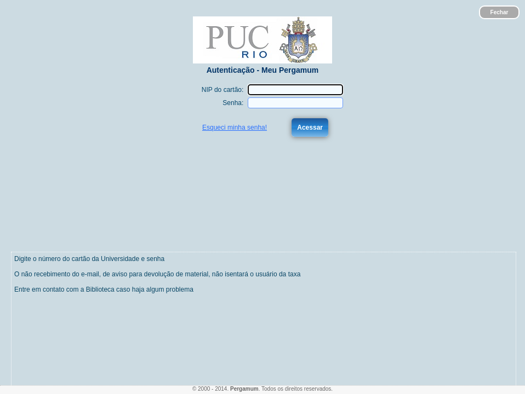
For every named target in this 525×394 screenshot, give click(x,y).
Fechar (499, 12)
